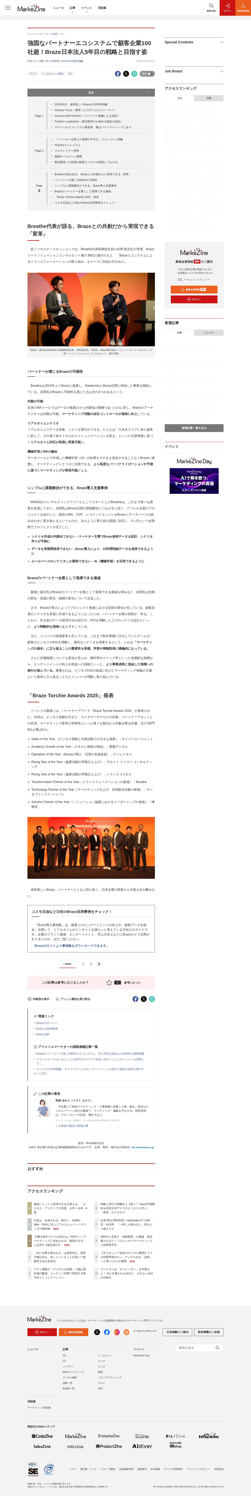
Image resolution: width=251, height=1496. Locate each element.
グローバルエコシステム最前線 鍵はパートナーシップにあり (93, 127)
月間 (208, 98)
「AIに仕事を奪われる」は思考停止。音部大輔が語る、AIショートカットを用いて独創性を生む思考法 (60, 1257)
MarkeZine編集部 (70, 61)
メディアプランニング (110, 1377)
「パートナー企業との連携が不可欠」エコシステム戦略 (89, 139)
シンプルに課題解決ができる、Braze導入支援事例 (86, 185)
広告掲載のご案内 (177, 1332)
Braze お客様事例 (47, 1028)
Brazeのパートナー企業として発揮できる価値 (83, 191)
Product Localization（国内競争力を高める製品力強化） (89, 121)
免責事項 (142, 1469)
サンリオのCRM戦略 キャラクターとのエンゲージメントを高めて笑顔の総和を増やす (90, 1069)
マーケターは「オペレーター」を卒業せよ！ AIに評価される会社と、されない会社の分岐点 (126, 1273)
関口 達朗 (50, 61)
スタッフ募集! (108, 1469)
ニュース (58, 7)
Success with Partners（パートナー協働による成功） (87, 115)
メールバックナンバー (194, 279)
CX (70, 73)
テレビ (101, 1383)
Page (39, 115)
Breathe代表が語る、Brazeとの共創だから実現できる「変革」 (93, 174)
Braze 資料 (43, 1034)
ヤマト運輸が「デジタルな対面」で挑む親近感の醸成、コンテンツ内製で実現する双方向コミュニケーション (60, 1273)
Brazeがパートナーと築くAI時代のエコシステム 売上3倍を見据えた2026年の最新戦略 (90, 1053)
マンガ (101, 1361)
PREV (66, 964)
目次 (119, 93)
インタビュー (105, 1355)
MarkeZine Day (141, 1355)
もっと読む (40, 1073)
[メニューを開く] (8, 8)
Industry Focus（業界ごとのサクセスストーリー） (85, 110)
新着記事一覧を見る (194, 427)
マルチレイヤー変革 (67, 150)
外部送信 (219, 1469)
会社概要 (155, 1469)
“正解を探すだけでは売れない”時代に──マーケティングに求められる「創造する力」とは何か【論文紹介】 (60, 1240)
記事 (72, 8)
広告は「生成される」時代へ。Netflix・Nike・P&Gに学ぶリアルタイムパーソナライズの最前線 (60, 1224)
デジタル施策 (70, 1377)
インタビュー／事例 (52, 73)
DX (64, 1355)
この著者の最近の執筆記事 (71, 1125)
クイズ (101, 1366)
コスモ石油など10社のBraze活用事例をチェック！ (86, 202)
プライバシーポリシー (198, 1469)
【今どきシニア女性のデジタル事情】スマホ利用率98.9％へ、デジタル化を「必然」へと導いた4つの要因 (126, 1257)
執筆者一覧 (69, 1388)
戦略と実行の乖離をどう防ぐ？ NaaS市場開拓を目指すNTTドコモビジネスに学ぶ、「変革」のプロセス (127, 1208)
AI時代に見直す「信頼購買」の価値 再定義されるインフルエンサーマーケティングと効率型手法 (126, 1240)
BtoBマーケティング (73, 1372)
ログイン (193, 299)
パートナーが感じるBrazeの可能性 (76, 179)
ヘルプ (72, 1469)
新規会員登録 (193, 290)
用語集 (102, 7)
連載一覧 (67, 1383)
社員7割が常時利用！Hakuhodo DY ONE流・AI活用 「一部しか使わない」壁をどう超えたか (126, 1224)
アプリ (32, 73)
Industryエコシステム (68, 145)
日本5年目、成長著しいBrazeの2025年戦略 (81, 104)
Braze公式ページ (46, 1023)
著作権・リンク (88, 1469)
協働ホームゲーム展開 (68, 156)
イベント (86, 8)
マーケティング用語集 (39, 1407)
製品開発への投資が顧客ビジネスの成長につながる (86, 162)
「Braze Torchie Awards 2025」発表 (77, 197)
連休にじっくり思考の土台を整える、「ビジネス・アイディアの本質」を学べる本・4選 (60, 1208)
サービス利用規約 (173, 1469)
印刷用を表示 (38, 999)
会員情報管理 (126, 1469)
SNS (100, 1388)
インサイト (69, 1366)
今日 (179, 98)
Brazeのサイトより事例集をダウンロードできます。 (72, 945)
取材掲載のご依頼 (209, 1332)
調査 (100, 1372)
